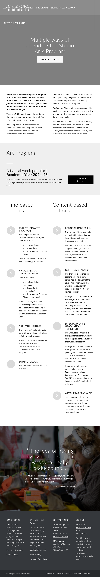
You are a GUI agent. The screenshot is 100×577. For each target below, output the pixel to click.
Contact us (34, 527)
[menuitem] (13, 7)
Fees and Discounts (15, 550)
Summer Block (62, 108)
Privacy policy (35, 554)
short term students (26, 117)
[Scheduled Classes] (50, 59)
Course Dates (12, 524)
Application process (38, 550)
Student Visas (12, 554)
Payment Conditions (38, 559)
